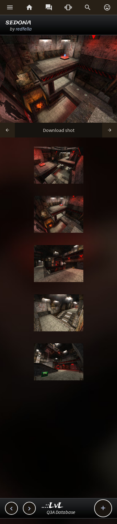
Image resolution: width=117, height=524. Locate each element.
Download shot (58, 130)
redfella (24, 29)
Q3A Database (61, 512)
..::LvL (52, 505)
